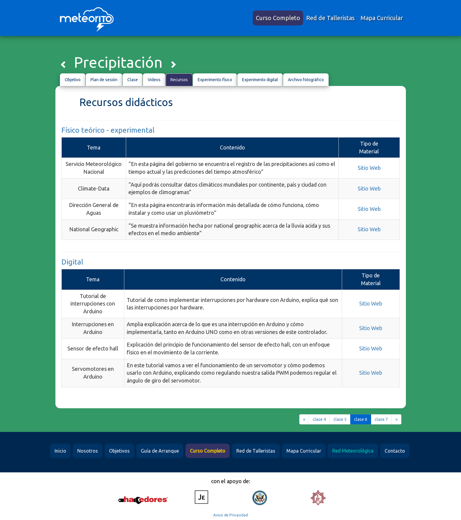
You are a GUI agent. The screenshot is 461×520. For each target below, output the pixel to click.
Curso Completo (278, 17)
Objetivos (119, 451)
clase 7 (381, 419)
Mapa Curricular (382, 17)
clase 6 (360, 419)
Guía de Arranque (160, 451)
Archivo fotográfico (306, 79)
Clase (132, 79)
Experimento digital (260, 79)
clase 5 (340, 419)
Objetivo (73, 79)
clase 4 (319, 419)
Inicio (60, 451)
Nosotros (87, 451)
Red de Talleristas (330, 17)
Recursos (179, 79)
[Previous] (304, 419)
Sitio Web (369, 168)
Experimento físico (215, 79)
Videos (154, 79)
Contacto (395, 451)
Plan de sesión (103, 79)
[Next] (396, 419)
